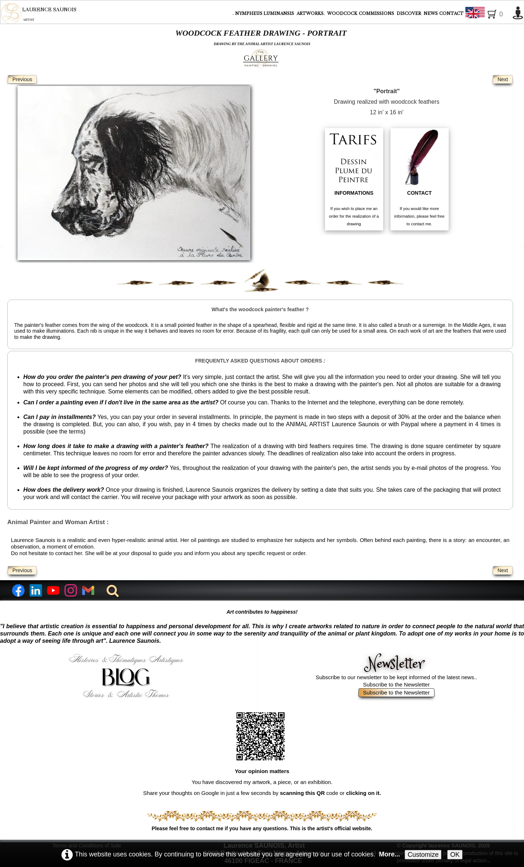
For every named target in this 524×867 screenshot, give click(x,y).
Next (502, 79)
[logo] (38, 13)
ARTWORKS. (311, 13)
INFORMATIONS (353, 193)
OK (455, 854)
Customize (423, 854)
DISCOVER (409, 13)
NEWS (431, 13)
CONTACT (451, 13)
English (487, 14)
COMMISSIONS (377, 13)
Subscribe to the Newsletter (396, 692)
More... (389, 854)
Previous (22, 79)
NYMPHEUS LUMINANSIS (265, 13)
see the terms (65, 431)
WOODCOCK (342, 13)
